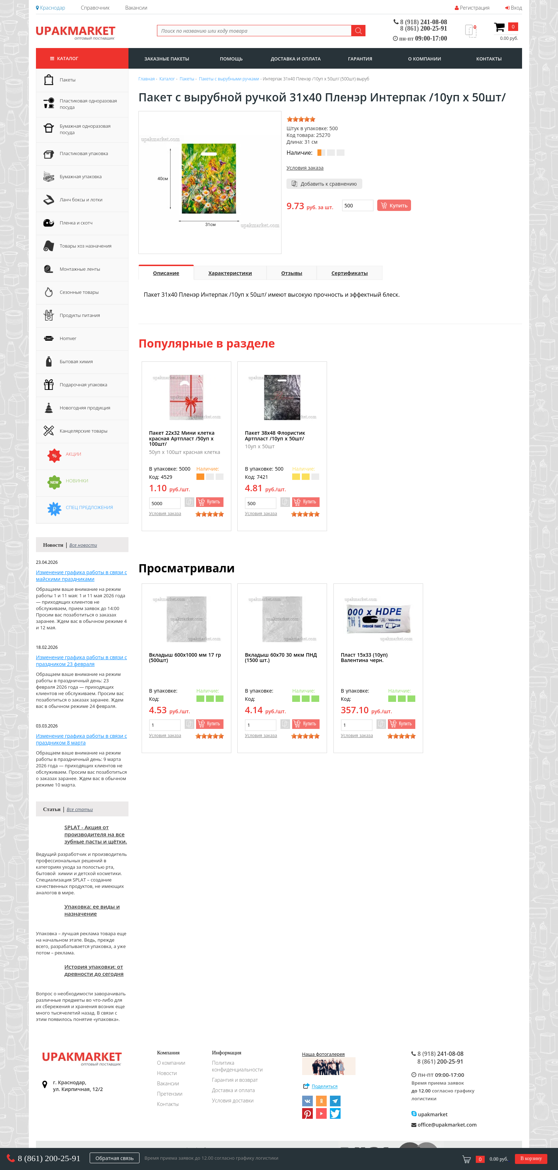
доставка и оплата (296, 58)
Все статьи (80, 809)
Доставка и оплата (233, 1090)
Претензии (170, 1093)
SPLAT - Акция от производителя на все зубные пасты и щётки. (95, 834)
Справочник (95, 7)
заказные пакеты (166, 58)
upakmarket (429, 1114)
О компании (171, 1062)
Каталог (64, 58)
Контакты (168, 1104)
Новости (167, 1073)
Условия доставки (233, 1100)
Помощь (231, 58)
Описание (166, 273)
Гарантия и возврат (235, 1079)
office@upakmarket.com (444, 1124)
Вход (513, 7)
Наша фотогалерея (329, 1063)
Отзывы (291, 273)
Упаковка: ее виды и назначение (92, 910)
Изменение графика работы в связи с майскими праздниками (81, 575)
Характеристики (230, 273)
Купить (398, 205)
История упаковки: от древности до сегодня (93, 970)
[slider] (301, 119)
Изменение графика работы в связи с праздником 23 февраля (81, 660)
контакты (489, 58)
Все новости (83, 545)
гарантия (360, 58)
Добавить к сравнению (329, 183)
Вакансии (136, 7)
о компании (424, 58)
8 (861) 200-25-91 (49, 1158)
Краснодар (50, 7)
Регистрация (472, 7)
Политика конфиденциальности (237, 1066)
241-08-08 (420, 22)
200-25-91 (423, 28)
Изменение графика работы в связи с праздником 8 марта (81, 739)
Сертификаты (349, 273)
